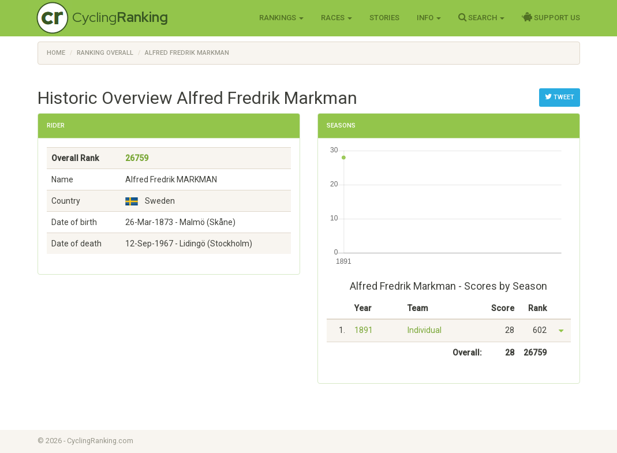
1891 (363, 330)
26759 (136, 158)
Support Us (551, 17)
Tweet (559, 97)
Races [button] (336, 17)
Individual (424, 330)
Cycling (120, 17)
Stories (384, 17)
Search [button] (481, 17)
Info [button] (429, 17)
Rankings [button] (281, 17)
